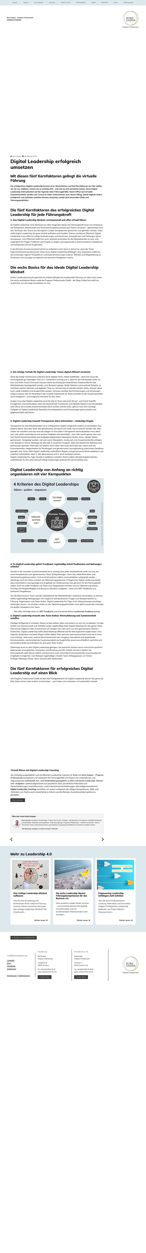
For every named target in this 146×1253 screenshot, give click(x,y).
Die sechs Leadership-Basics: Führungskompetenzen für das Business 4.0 (71, 896)
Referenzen (81, 2)
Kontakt (104, 2)
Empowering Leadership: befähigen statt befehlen (111, 894)
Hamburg (10, 20)
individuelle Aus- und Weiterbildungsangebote (46, 780)
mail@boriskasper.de (17, 955)
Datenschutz (24, 975)
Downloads (128, 2)
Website (55, 829)
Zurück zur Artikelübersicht (23, 938)
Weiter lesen (41, 920)
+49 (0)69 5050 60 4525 (85, 969)
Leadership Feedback (83, 611)
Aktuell (52, 2)
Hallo (15, 2)
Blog (116, 2)
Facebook (11, 966)
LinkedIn (10, 960)
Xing (9, 963)
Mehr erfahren (17, 800)
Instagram (11, 969)
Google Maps (45, 977)
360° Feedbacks (46, 611)
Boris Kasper (26, 820)
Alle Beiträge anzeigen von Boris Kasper (36, 829)
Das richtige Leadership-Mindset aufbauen (30, 894)
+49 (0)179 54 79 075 (49, 972)
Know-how (65, 2)
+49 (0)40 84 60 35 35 (47, 969)
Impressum (12, 975)
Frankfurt (18, 20)
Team (93, 2)
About (25, 2)
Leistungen (38, 2)
